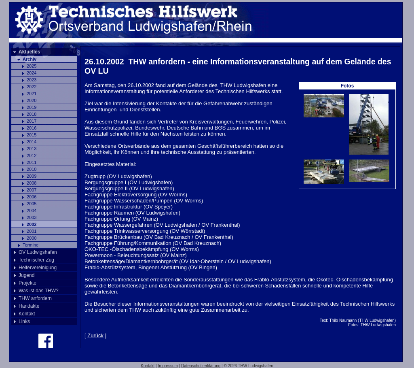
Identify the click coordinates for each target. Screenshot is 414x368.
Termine (30, 244)
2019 (31, 107)
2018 (31, 114)
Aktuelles (29, 52)
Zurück (95, 335)
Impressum (167, 366)
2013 (31, 148)
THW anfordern (35, 298)
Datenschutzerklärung (200, 366)
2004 (31, 210)
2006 (31, 196)
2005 (31, 203)
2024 (31, 72)
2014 (31, 141)
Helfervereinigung (38, 267)
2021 (31, 93)
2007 (31, 189)
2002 (31, 224)
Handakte (29, 306)
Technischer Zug (36, 260)
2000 (31, 238)
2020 (31, 100)
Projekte (27, 283)
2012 (31, 155)
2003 (31, 217)
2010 (31, 169)
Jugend (26, 275)
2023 (31, 79)
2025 (31, 66)
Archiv (29, 59)
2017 (31, 121)
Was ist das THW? (39, 291)
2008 (31, 183)
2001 (31, 231)
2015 (31, 134)
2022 (31, 86)
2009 (31, 176)
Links (24, 321)
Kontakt (27, 314)
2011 (31, 162)
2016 (31, 128)
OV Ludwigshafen (38, 252)
